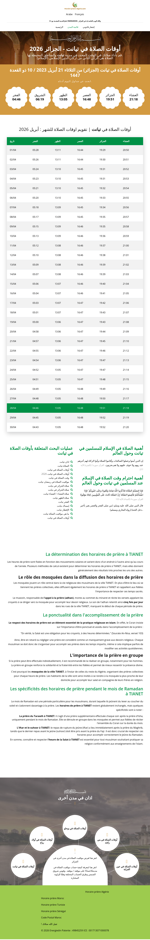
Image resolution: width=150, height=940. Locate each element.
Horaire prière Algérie (97, 892)
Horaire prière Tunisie (53, 905)
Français (79, 14)
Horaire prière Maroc (52, 899)
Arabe (69, 14)
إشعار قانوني (89, 27)
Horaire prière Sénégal (53, 912)
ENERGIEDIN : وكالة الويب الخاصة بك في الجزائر (84, 21)
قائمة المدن (73, 27)
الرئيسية (59, 27)
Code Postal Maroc (51, 918)
